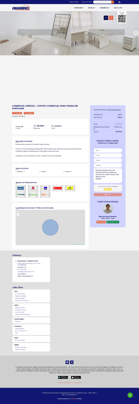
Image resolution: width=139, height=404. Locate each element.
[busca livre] (112, 2)
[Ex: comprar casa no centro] (102, 2)
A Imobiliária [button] (78, 8)
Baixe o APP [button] (118, 8)
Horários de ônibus (21, 347)
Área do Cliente (74, 2)
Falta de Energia (20, 298)
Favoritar (17, 113)
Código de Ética (20, 307)
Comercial (18, 106)
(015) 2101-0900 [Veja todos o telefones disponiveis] (87, 2)
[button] (119, 2)
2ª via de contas (20, 294)
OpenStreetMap (81, 244)
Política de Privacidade (64, 382)
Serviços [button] (91, 8)
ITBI (16, 333)
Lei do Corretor (19, 312)
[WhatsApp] (130, 395)
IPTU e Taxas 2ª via (21, 331)
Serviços (17, 321)
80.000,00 (119, 124)
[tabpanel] (69, 33)
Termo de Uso (77, 382)
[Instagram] (71, 362)
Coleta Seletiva (19, 328)
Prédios (30, 106)
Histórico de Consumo (22, 300)
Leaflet (73, 244)
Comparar (29, 113)
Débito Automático (20, 296)
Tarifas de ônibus (20, 349)
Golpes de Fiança (20, 310)
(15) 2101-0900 (22, 269)
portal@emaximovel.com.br (26, 271)
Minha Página (101, 222)
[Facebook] (67, 362)
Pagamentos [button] (104, 8)
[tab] (106, 18)
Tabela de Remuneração (22, 314)
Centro (41, 106)
